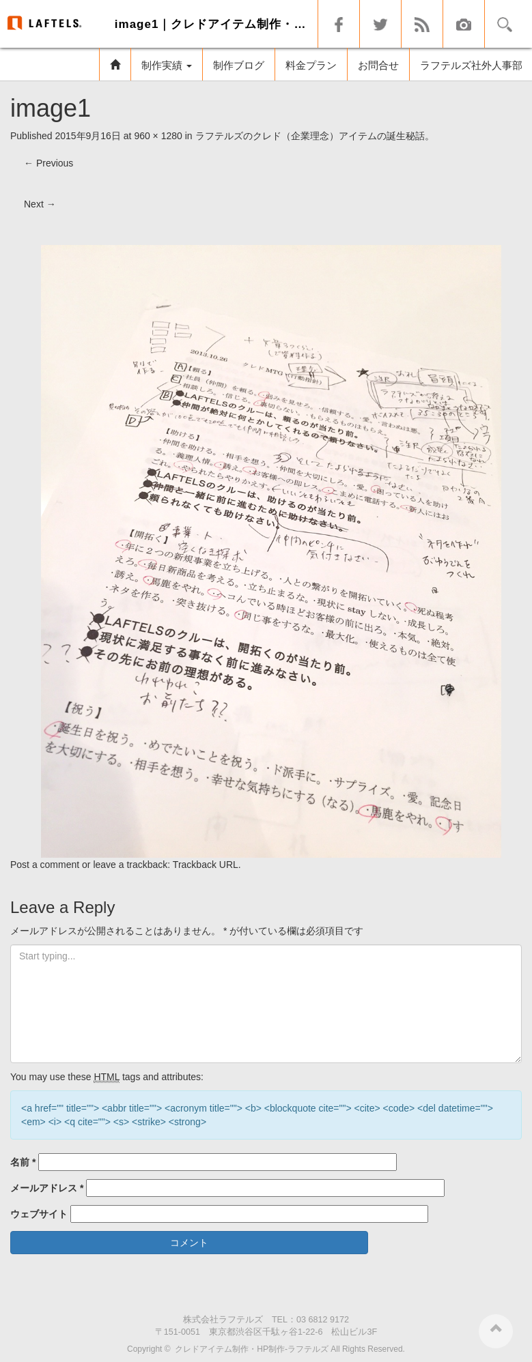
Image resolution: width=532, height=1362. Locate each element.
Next (40, 204)
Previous (48, 163)
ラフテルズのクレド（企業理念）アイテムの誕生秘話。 (314, 135)
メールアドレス (46, 1188)
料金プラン (311, 65)
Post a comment (44, 864)
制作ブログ (238, 65)
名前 (23, 1162)
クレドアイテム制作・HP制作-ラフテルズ (251, 1349)
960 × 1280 (158, 135)
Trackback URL (205, 864)
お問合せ (378, 65)
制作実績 (166, 65)
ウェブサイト (39, 1213)
